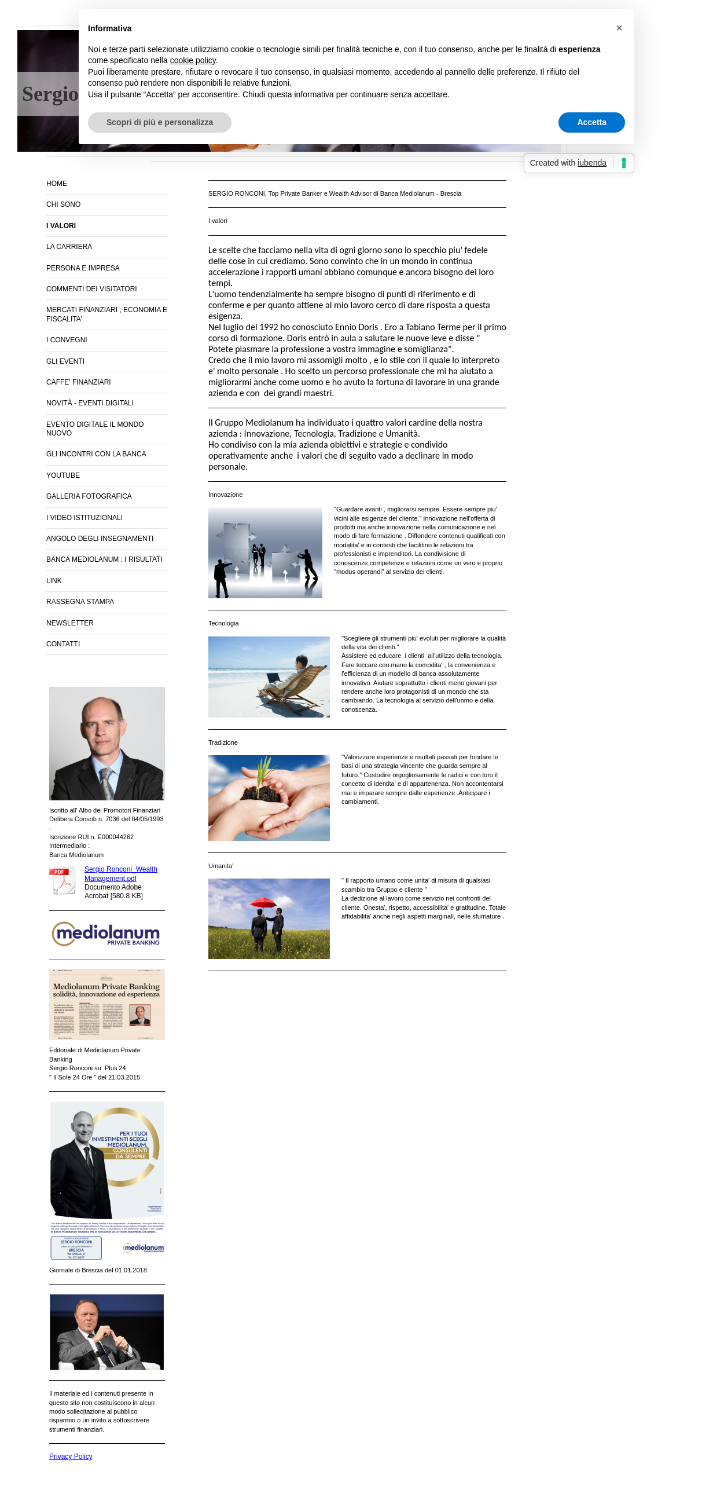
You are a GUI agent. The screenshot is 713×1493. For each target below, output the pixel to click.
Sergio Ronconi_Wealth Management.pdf (120, 873)
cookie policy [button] (193, 60)
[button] (619, 28)
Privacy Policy (71, 1456)
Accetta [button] (592, 122)
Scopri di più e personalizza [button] (159, 122)
